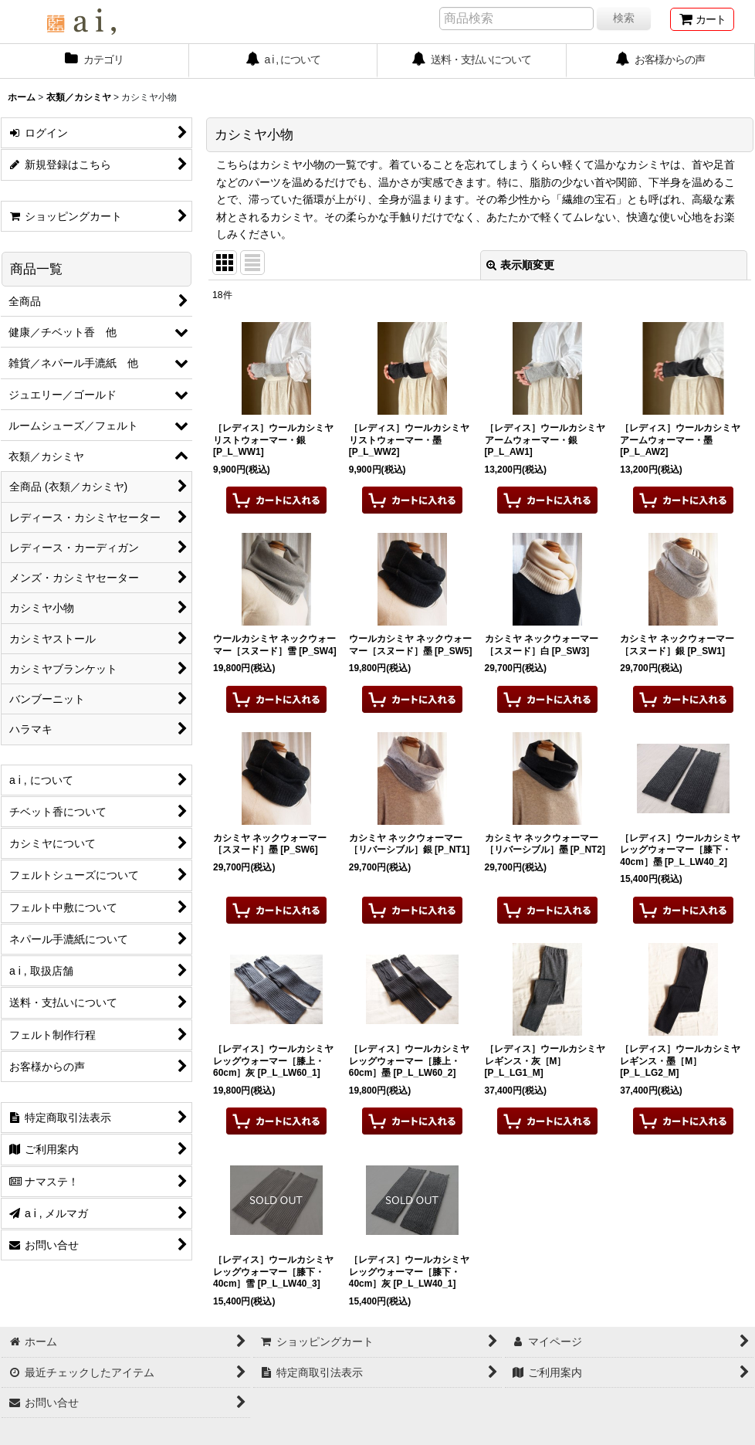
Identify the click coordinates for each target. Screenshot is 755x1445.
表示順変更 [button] (520, 265)
